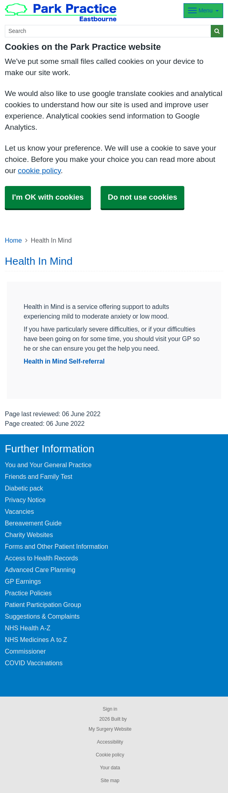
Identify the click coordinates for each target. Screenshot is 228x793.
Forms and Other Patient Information (56, 546)
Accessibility (110, 742)
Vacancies (19, 511)
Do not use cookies (142, 197)
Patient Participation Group (43, 604)
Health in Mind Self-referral (64, 361)
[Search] (108, 31)
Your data (110, 767)
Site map (110, 780)
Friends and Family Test (39, 476)
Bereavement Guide (33, 523)
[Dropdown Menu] (203, 10)
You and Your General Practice (48, 465)
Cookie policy (110, 754)
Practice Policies (28, 593)
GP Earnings (23, 581)
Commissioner (25, 651)
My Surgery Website (110, 729)
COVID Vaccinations (34, 663)
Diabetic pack (24, 488)
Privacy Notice (25, 500)
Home (13, 240)
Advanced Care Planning (40, 569)
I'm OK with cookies (48, 197)
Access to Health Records (41, 558)
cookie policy (39, 170)
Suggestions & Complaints (42, 616)
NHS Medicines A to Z (36, 639)
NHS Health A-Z (27, 628)
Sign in (110, 709)
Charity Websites (29, 534)
